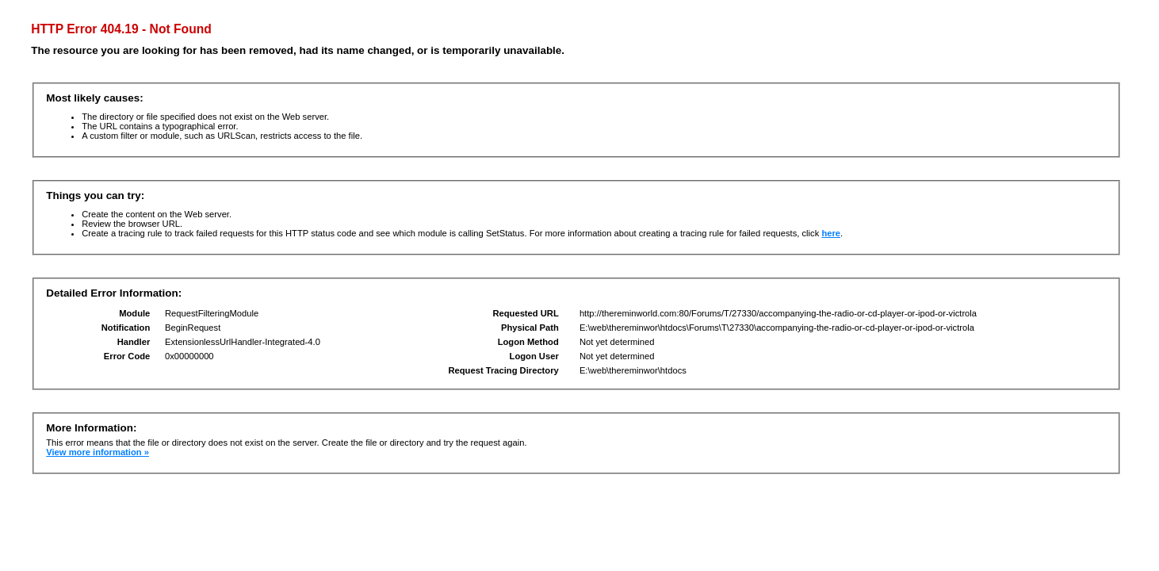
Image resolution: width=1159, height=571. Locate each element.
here (830, 233)
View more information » (97, 452)
